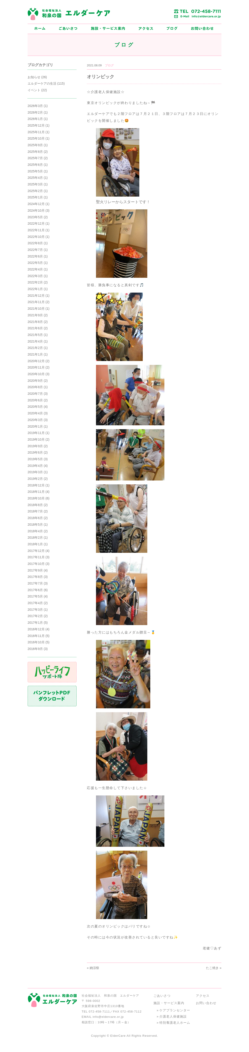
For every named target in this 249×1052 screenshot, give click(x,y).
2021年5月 (35, 335)
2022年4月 (35, 269)
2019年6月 (35, 452)
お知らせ (34, 77)
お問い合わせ (206, 1003)
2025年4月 (35, 177)
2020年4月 (35, 413)
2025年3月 (35, 184)
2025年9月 (35, 145)
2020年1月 (35, 426)
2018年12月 (36, 485)
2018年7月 (35, 511)
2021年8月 (35, 322)
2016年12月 (36, 629)
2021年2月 (35, 348)
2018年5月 (35, 524)
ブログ (109, 65)
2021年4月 (35, 341)
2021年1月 (35, 354)
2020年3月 (35, 420)
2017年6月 (35, 590)
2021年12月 (36, 295)
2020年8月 (35, 387)
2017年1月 (35, 622)
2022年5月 (35, 263)
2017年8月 (35, 577)
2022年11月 (36, 230)
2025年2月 (35, 191)
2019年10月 (36, 439)
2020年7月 (35, 393)
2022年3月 (35, 276)
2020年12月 (36, 361)
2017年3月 (35, 609)
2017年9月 (35, 570)
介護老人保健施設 (173, 1016)
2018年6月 (35, 518)
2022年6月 (35, 256)
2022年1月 (35, 289)
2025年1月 (35, 197)
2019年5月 (35, 459)
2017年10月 (36, 564)
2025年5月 (35, 171)
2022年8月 (35, 243)
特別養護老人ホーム (174, 1022)
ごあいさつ (162, 995)
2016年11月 (36, 636)
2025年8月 (35, 151)
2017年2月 (35, 616)
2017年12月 (36, 551)
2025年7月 (35, 158)
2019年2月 (35, 479)
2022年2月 (35, 282)
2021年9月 (35, 315)
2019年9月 (35, 446)
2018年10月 (36, 498)
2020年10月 (36, 374)
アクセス (203, 995)
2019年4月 (35, 466)
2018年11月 (36, 492)
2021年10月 (36, 308)
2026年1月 (35, 119)
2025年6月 (35, 164)
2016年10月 (36, 642)
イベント (34, 90)
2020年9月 (35, 380)
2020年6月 (35, 400)
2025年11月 (36, 132)
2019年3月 (35, 472)
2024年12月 (36, 204)
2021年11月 (36, 302)
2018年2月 (35, 537)
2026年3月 (35, 106)
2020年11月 (36, 367)
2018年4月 (35, 531)
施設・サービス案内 (168, 1003)
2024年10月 (36, 210)
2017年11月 (36, 557)
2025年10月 (36, 138)
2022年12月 (36, 223)
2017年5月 (35, 596)
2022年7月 (35, 250)
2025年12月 (36, 125)
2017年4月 (35, 603)
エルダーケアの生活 (42, 83)
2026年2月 (35, 112)
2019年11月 (36, 433)
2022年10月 (36, 237)
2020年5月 (35, 406)
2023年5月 (35, 217)
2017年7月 (35, 583)
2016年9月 (35, 649)
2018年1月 (35, 544)
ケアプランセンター (174, 1010)
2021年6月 (35, 328)
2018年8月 (35, 505)
